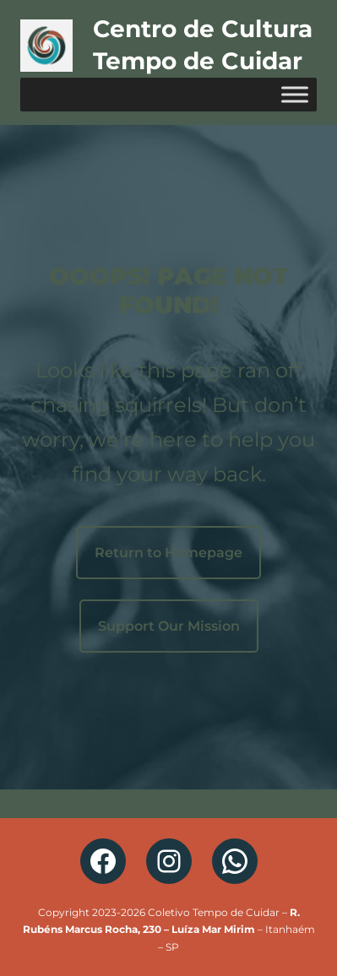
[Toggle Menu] (294, 94)
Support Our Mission (169, 626)
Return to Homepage (168, 553)
